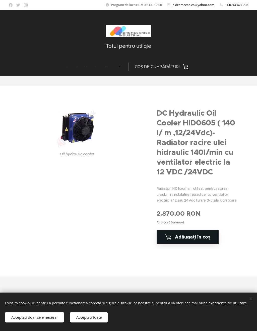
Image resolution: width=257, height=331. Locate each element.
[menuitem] (67, 67)
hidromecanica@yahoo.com (193, 5)
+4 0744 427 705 (236, 5)
